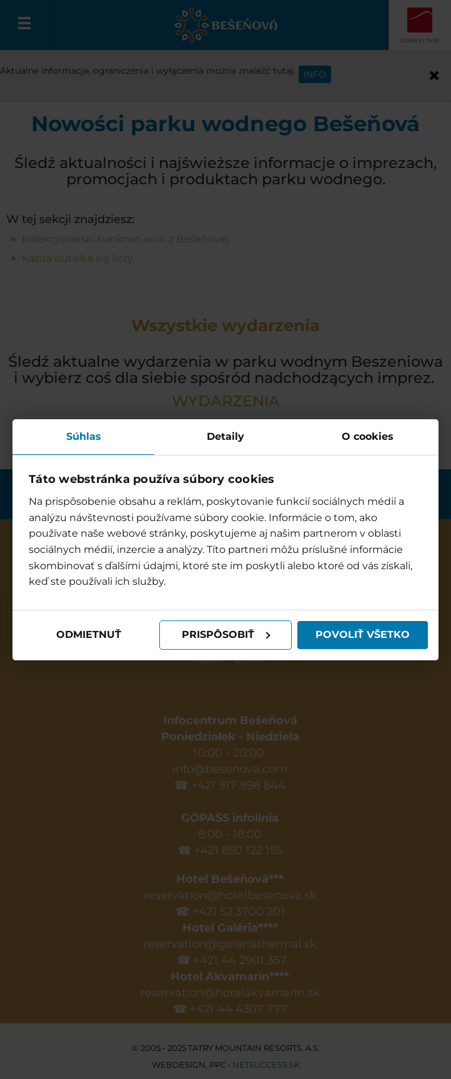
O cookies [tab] (368, 436)
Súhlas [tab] (83, 436)
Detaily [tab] (225, 436)
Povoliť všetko (362, 634)
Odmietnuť (88, 634)
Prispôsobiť (226, 634)
